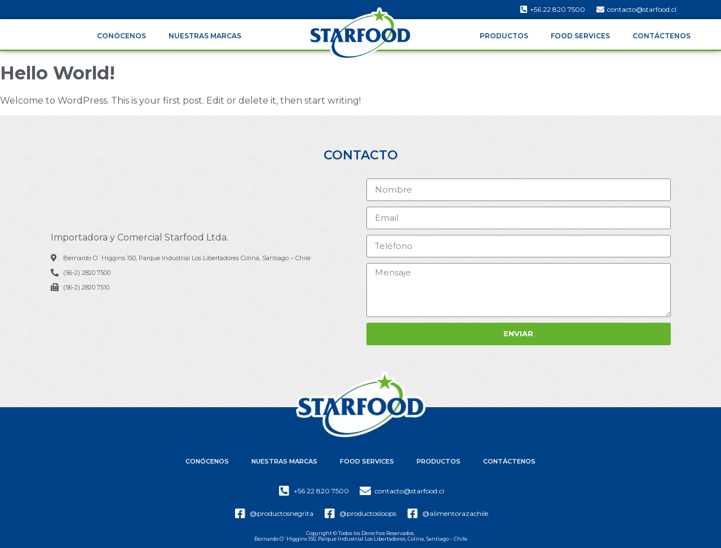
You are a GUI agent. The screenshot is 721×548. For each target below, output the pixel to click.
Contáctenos (661, 36)
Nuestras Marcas (205, 36)
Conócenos (121, 36)
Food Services (580, 36)
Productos (504, 36)
